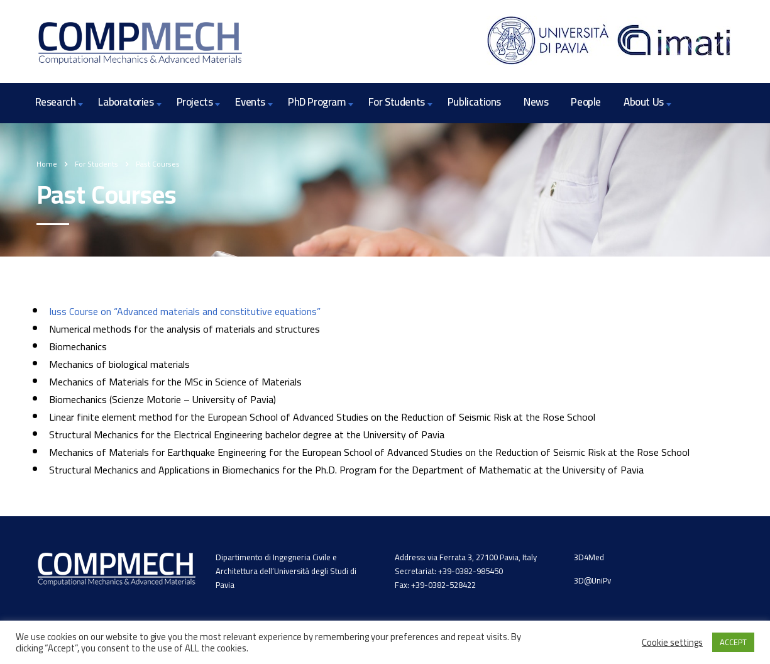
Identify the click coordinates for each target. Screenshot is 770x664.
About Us (644, 102)
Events (250, 102)
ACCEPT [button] (733, 642)
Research (55, 102)
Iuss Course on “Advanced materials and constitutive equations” (185, 311)
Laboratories (125, 102)
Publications (474, 102)
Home (46, 164)
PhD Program (317, 102)
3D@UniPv (592, 580)
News (536, 102)
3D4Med (589, 557)
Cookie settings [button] (672, 642)
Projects (195, 102)
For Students (396, 102)
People (586, 102)
